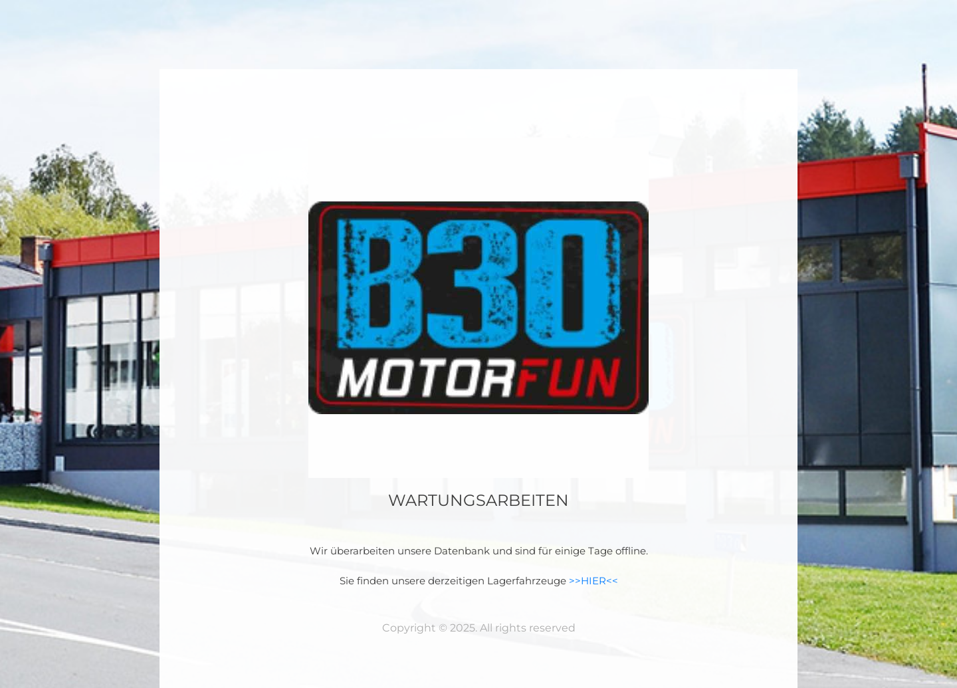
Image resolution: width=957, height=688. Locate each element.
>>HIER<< (593, 580)
